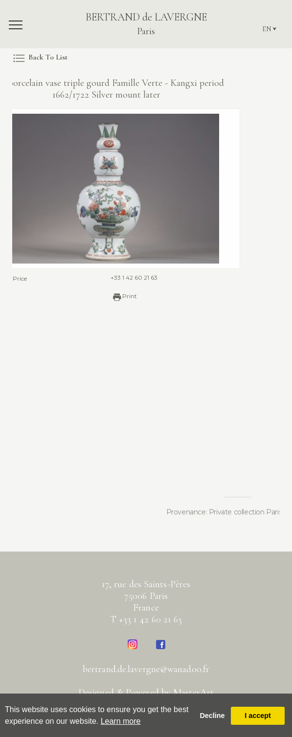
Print (110, 297)
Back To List (39, 57)
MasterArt (193, 692)
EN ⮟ (269, 29)
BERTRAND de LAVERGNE (146, 24)
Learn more (121, 721)
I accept (258, 715)
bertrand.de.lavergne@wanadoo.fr (146, 669)
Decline (212, 715)
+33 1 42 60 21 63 (120, 277)
